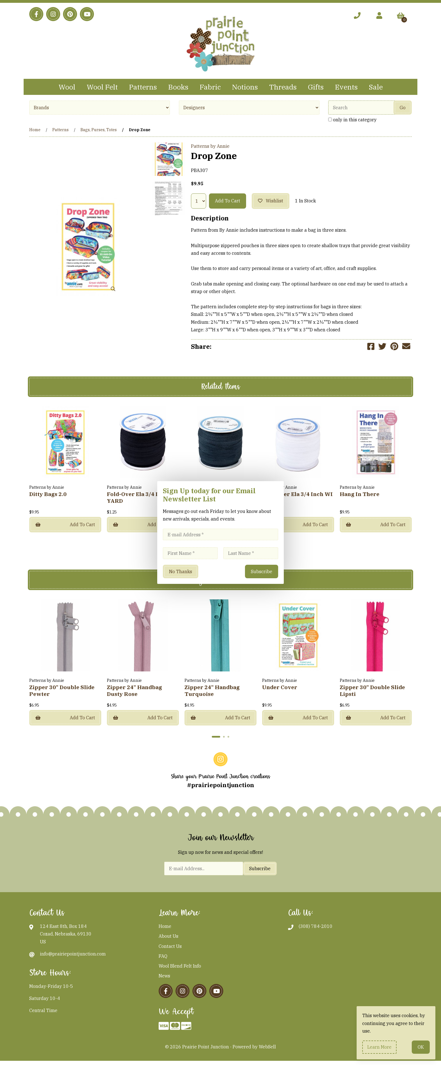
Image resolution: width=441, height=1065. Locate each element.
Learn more (379, 1047)
